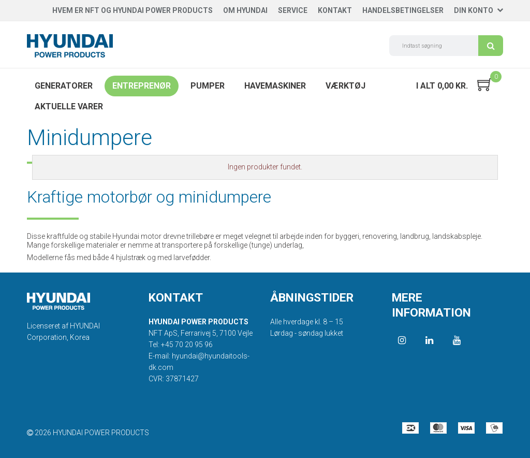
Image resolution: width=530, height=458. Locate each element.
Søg (490, 45)
